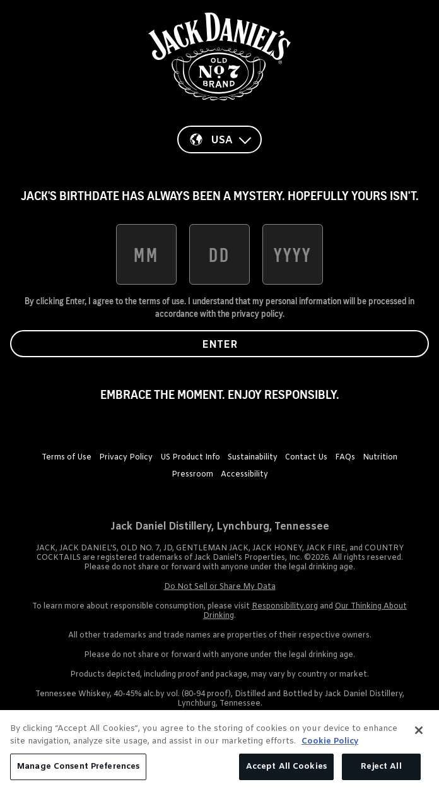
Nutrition (380, 458)
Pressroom (192, 475)
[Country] (219, 139)
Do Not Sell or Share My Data (220, 587)
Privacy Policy (126, 458)
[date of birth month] (146, 254)
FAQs (345, 458)
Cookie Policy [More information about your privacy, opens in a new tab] (329, 741)
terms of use (161, 301)
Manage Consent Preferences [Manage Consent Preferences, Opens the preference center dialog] (78, 766)
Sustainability (253, 458)
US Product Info (190, 458)
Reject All (381, 766)
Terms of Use (66, 458)
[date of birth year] (292, 254)
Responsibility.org (285, 606)
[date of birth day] (219, 254)
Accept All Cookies (286, 766)
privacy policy (257, 313)
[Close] (419, 730)
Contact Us (306, 458)
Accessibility (244, 475)
